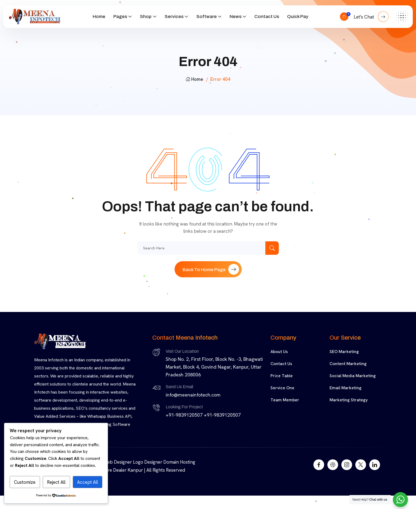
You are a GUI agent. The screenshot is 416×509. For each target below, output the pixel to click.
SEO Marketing (344, 351)
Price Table (281, 376)
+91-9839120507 (184, 415)
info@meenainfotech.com (193, 395)
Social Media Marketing (353, 376)
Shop (145, 16)
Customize (24, 482)
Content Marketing (348, 363)
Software (206, 16)
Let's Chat (371, 16)
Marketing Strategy (349, 400)
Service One (282, 388)
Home (99, 16)
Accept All (87, 482)
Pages (120, 16)
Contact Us (266, 16)
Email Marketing (345, 388)
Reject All (56, 482)
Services (174, 16)
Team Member (284, 400)
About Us (279, 351)
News (235, 16)
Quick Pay (297, 16)
